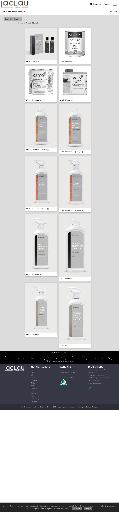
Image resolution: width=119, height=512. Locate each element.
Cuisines (34, 401)
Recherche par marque (67, 372)
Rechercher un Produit (99, 4)
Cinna (33, 372)
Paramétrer (77, 509)
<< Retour (113, 11)
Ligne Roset (35, 370)
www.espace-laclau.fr (95, 383)
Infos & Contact (93, 380)
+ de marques (36, 399)
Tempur (33, 393)
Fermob (34, 377)
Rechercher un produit (67, 370)
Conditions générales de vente (98, 377)
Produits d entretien (18, 12)
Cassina (34, 388)
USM (32, 375)
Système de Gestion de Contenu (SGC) (48, 407)
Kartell (33, 385)
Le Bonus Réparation (66, 377)
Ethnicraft (6, 12)
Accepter (88, 509)
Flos (32, 391)
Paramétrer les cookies (96, 375)
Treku (33, 383)
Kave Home (35, 396)
